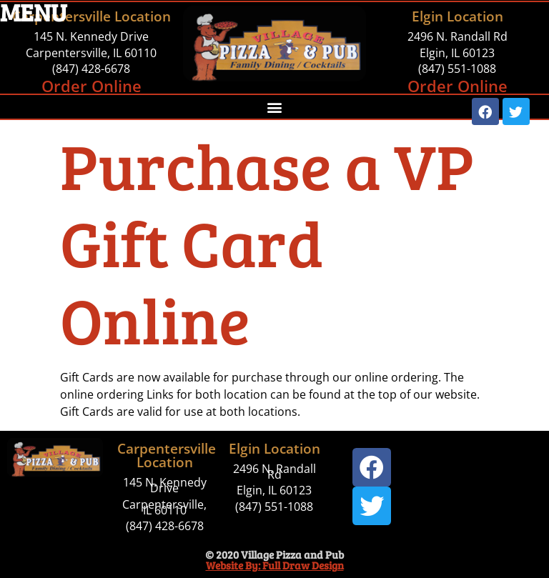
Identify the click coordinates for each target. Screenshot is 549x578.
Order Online (91, 85)
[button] (274, 107)
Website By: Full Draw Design (275, 565)
